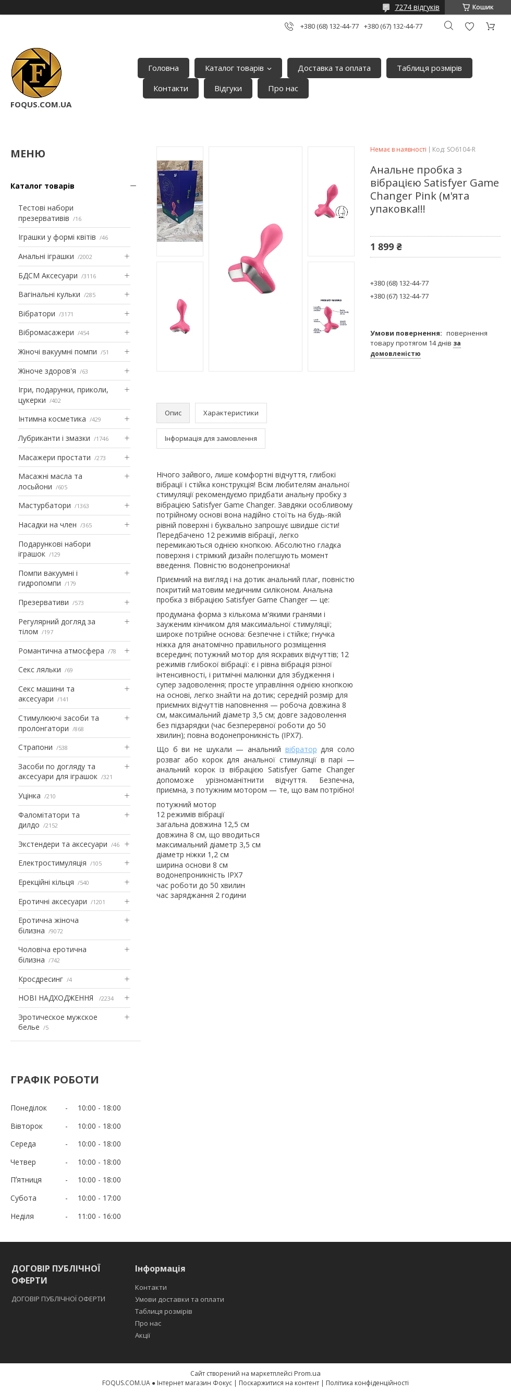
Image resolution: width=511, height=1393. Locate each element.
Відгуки (228, 88)
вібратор (301, 749)
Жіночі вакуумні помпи (57, 351)
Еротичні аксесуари (52, 901)
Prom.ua (307, 1373)
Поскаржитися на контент (279, 1382)
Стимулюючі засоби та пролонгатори (58, 723)
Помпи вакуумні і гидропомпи (48, 578)
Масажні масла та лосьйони (50, 481)
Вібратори (36, 313)
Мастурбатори (44, 505)
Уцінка (29, 795)
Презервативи (43, 602)
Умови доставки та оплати (179, 1299)
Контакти (170, 88)
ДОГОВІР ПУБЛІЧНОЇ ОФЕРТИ (59, 1298)
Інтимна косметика (52, 419)
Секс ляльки (39, 669)
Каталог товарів (234, 68)
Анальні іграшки (46, 256)
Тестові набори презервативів (46, 213)
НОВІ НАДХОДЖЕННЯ (56, 998)
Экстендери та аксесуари (62, 844)
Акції (142, 1335)
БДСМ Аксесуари (48, 275)
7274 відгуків (417, 7)
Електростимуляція (52, 863)
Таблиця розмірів (429, 68)
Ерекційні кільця (46, 882)
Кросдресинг (40, 979)
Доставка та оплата (334, 68)
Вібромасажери (46, 332)
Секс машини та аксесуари (46, 694)
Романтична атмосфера (61, 651)
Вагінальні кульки (49, 294)
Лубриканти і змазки (54, 438)
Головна (163, 68)
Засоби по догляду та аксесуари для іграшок (58, 771)
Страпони (35, 747)
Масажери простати (54, 457)
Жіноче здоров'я (47, 371)
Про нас (283, 88)
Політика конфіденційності (367, 1382)
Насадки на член (47, 524)
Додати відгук (469, 26)
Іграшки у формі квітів (57, 237)
